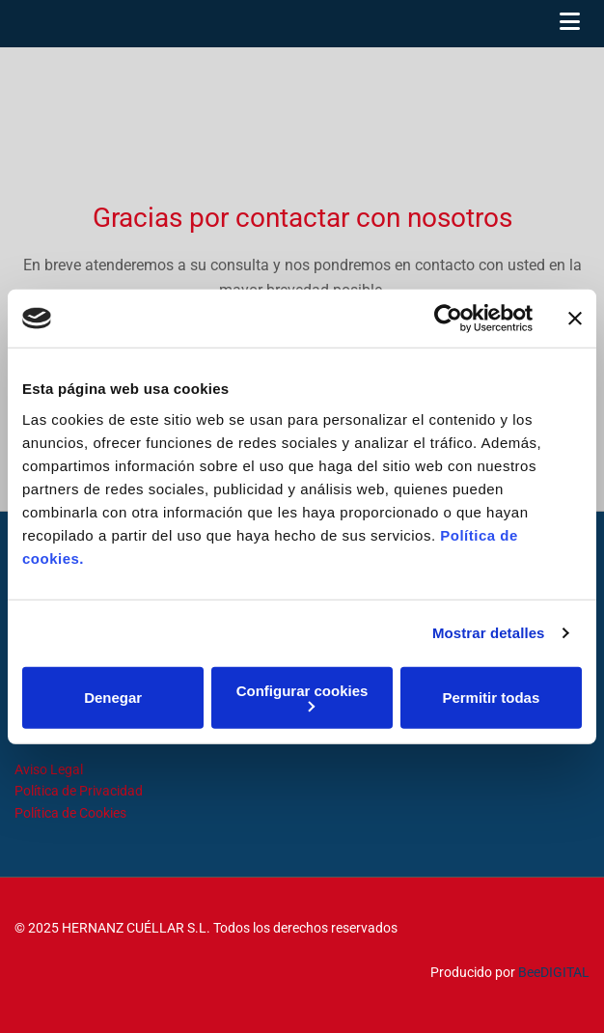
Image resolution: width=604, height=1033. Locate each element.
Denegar (113, 697)
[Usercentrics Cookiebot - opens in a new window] (448, 318)
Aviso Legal (48, 769)
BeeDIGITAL (554, 972)
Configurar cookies (302, 697)
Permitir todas (490, 697)
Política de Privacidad (78, 790)
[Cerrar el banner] (575, 318)
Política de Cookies (70, 813)
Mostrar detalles (488, 633)
